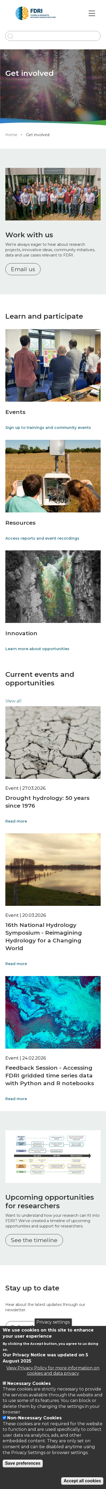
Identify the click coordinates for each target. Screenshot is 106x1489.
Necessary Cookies (29, 1383)
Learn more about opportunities (37, 648)
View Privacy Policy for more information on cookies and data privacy (52, 1370)
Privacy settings (53, 1322)
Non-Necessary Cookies (34, 1417)
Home (11, 134)
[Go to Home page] (35, 13)
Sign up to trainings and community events (48, 427)
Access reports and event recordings (42, 538)
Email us (23, 269)
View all (13, 701)
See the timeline (34, 1240)
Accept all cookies (82, 1481)
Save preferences (23, 1463)
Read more (16, 821)
